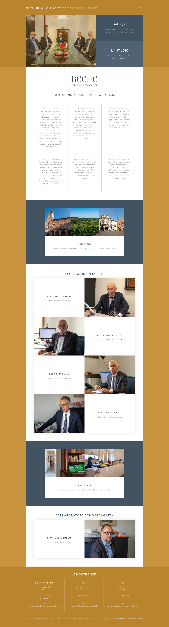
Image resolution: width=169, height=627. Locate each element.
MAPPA (45, 590)
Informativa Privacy (120, 619)
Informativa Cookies (135, 619)
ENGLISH (139, 8)
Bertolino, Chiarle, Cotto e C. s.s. (62, 8)
